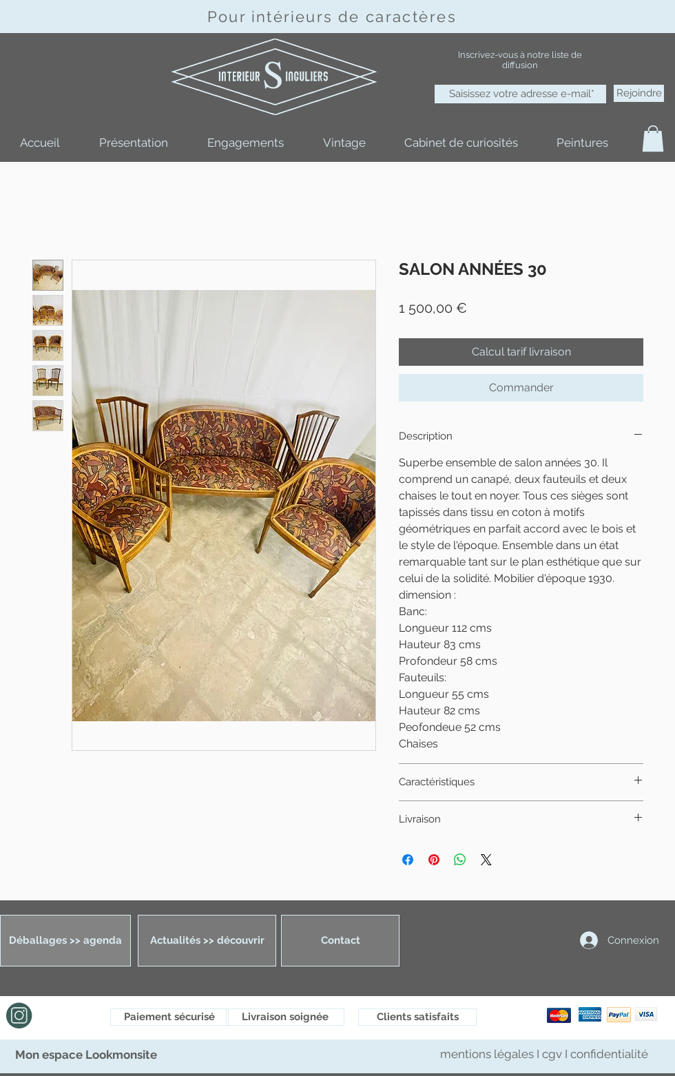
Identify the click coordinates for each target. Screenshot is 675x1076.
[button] (653, 138)
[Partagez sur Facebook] (407, 859)
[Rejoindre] (639, 93)
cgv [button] (552, 1054)
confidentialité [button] (609, 1054)
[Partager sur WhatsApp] (460, 859)
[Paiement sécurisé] (169, 1017)
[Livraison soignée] (285, 1017)
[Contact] (340, 940)
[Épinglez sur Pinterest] (434, 859)
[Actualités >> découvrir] (207, 940)
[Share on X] (486, 859)
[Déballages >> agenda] (65, 940)
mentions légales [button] (488, 1054)
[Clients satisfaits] (417, 1017)
